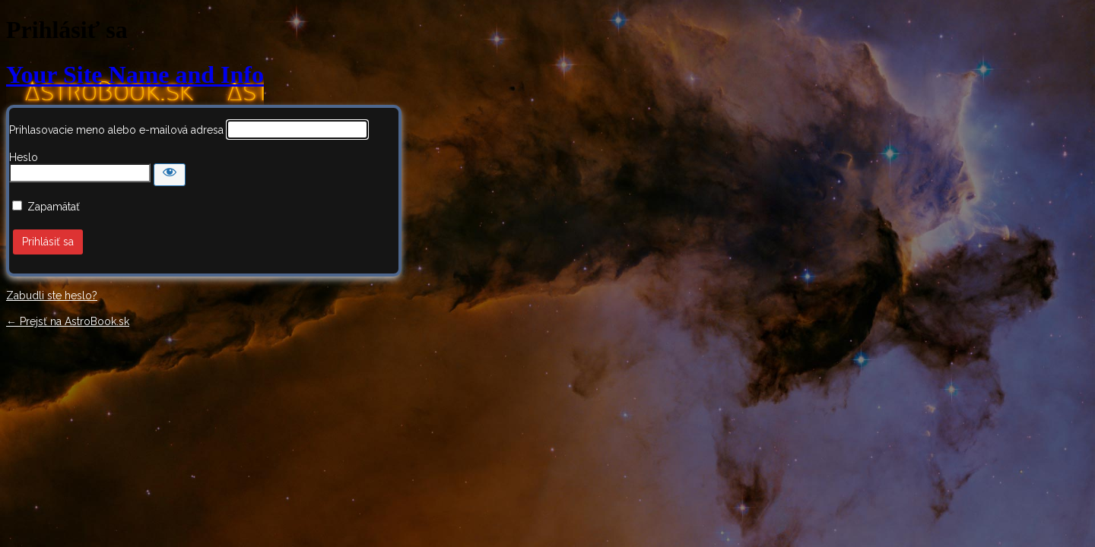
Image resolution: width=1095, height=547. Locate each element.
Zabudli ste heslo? (51, 295)
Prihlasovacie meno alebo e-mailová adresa (116, 130)
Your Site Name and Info (135, 74)
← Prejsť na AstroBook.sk (67, 321)
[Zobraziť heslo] (170, 174)
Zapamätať (53, 207)
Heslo (23, 157)
